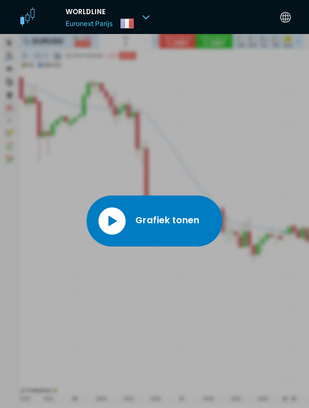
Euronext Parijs (89, 23)
